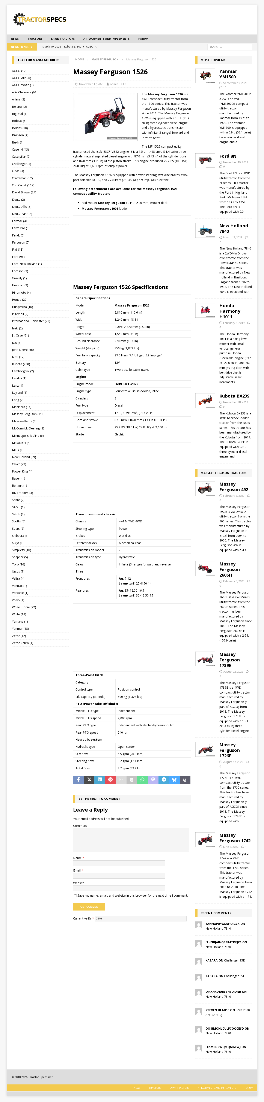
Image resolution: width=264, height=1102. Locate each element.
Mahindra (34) (21, 407)
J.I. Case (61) (20, 336)
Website (78, 883)
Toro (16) (18, 565)
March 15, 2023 (232, 238)
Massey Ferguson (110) (28, 415)
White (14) (19, 615)
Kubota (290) (21, 364)
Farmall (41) (20, 221)
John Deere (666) (24, 350)
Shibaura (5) (20, 536)
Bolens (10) (20, 128)
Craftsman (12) (22, 178)
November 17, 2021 (91, 84)
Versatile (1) (20, 593)
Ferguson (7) (21, 243)
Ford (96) (18, 257)
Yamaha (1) (20, 622)
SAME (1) (18, 507)
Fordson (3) (20, 271)
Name (78, 858)
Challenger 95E (234, 961)
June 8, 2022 (230, 847)
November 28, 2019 (235, 402)
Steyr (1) (18, 543)
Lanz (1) (17, 386)
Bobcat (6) (19, 121)
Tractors (37, 39)
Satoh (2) (18, 515)
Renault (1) (19, 486)
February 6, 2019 (233, 323)
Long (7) (18, 400)
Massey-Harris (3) (24, 422)
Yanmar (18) (20, 629)
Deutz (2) (18, 200)
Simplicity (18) (21, 550)
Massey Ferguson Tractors (223, 473)
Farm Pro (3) (21, 229)
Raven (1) (18, 479)
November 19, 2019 (235, 162)
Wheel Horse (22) (24, 608)
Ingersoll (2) (20, 314)
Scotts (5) (18, 522)
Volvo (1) (18, 600)
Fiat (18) (17, 250)
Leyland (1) (19, 393)
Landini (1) (19, 379)
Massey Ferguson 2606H (229, 570)
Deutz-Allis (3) (21, 207)
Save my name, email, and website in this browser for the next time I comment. (132, 896)
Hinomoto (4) (21, 293)
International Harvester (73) (31, 322)
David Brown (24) (24, 193)
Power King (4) (22, 472)
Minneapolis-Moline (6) (28, 436)
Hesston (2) (20, 286)
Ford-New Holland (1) (27, 264)
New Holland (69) (24, 457)
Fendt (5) (18, 236)
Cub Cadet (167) (23, 186)
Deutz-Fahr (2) (22, 214)
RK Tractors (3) (22, 493)
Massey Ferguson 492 (233, 487)
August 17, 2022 (233, 762)
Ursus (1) (18, 572)
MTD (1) (18, 450)
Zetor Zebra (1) (22, 643)
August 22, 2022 (233, 672)
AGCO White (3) (23, 86)
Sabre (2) (18, 500)
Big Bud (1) (19, 114)
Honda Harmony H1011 (229, 311)
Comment (80, 826)
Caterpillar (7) (21, 157)
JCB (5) (16, 343)
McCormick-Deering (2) (28, 429)
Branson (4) (20, 135)
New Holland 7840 (233, 229)
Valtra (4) (18, 579)
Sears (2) (18, 529)
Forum (154, 39)
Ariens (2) (18, 100)
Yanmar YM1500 (228, 74)
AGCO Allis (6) (21, 78)
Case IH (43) (20, 150)
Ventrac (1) (19, 586)
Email (77, 871)
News (15, 39)
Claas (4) (18, 171)
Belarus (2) (19, 107)
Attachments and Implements (114, 39)
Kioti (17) (18, 357)
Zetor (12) (19, 636)
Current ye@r (83, 919)
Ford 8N (228, 156)
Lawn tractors (67, 39)
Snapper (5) (20, 558)
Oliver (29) (19, 464)
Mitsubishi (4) (21, 443)
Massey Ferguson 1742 (234, 838)
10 (224, 88)
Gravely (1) (19, 279)
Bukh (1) (18, 143)
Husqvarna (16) (22, 307)
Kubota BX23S (234, 396)
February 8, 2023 (233, 496)
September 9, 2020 (235, 83)
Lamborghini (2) (23, 371)
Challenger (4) (21, 164)
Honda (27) (19, 300)
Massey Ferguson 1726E (229, 750)
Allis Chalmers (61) (25, 93)
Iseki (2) (17, 329)
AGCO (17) (19, 71)
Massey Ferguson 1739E (229, 660)
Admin (114, 84)
